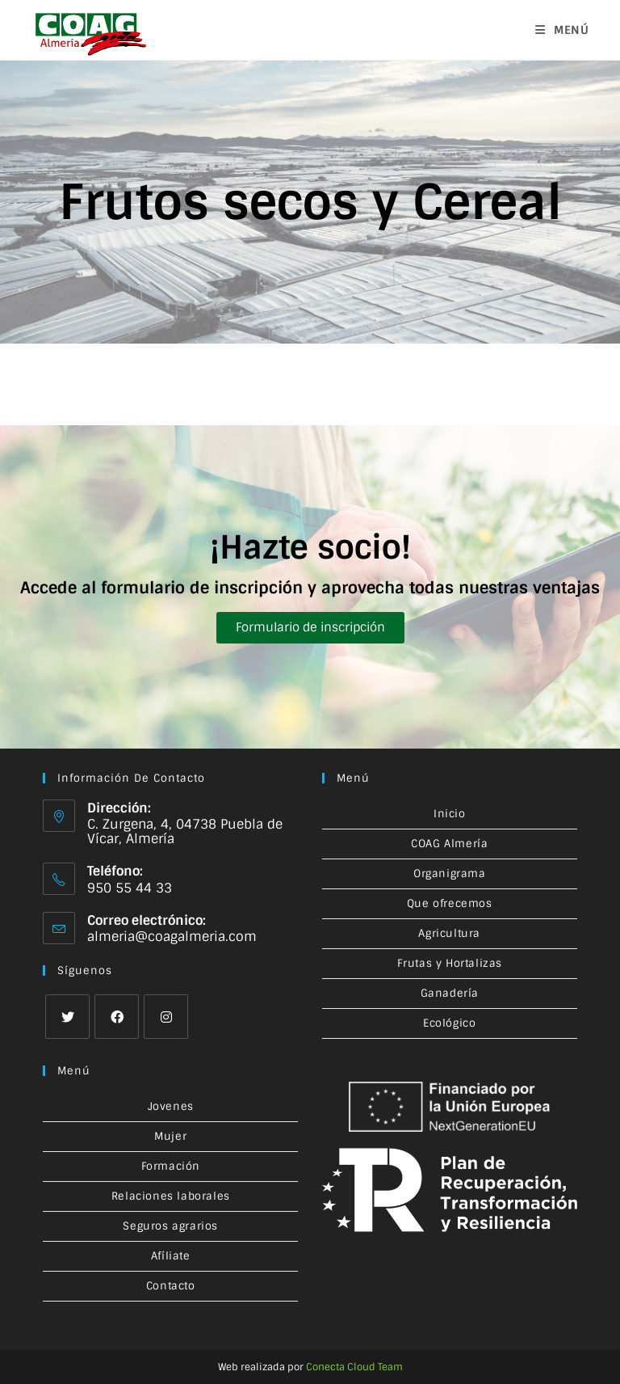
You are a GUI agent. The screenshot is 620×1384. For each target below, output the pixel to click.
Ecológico (449, 1023)
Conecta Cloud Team (354, 1367)
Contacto (170, 1286)
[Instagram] (166, 1016)
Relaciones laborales (170, 1196)
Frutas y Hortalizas (449, 963)
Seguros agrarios (170, 1226)
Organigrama (449, 873)
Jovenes (171, 1106)
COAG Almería (449, 843)
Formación (170, 1166)
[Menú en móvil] (562, 30)
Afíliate (171, 1256)
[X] (67, 1016)
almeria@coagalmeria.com (172, 936)
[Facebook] (116, 1016)
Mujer (170, 1136)
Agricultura (449, 933)
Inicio (450, 814)
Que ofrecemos (449, 903)
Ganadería (450, 993)
